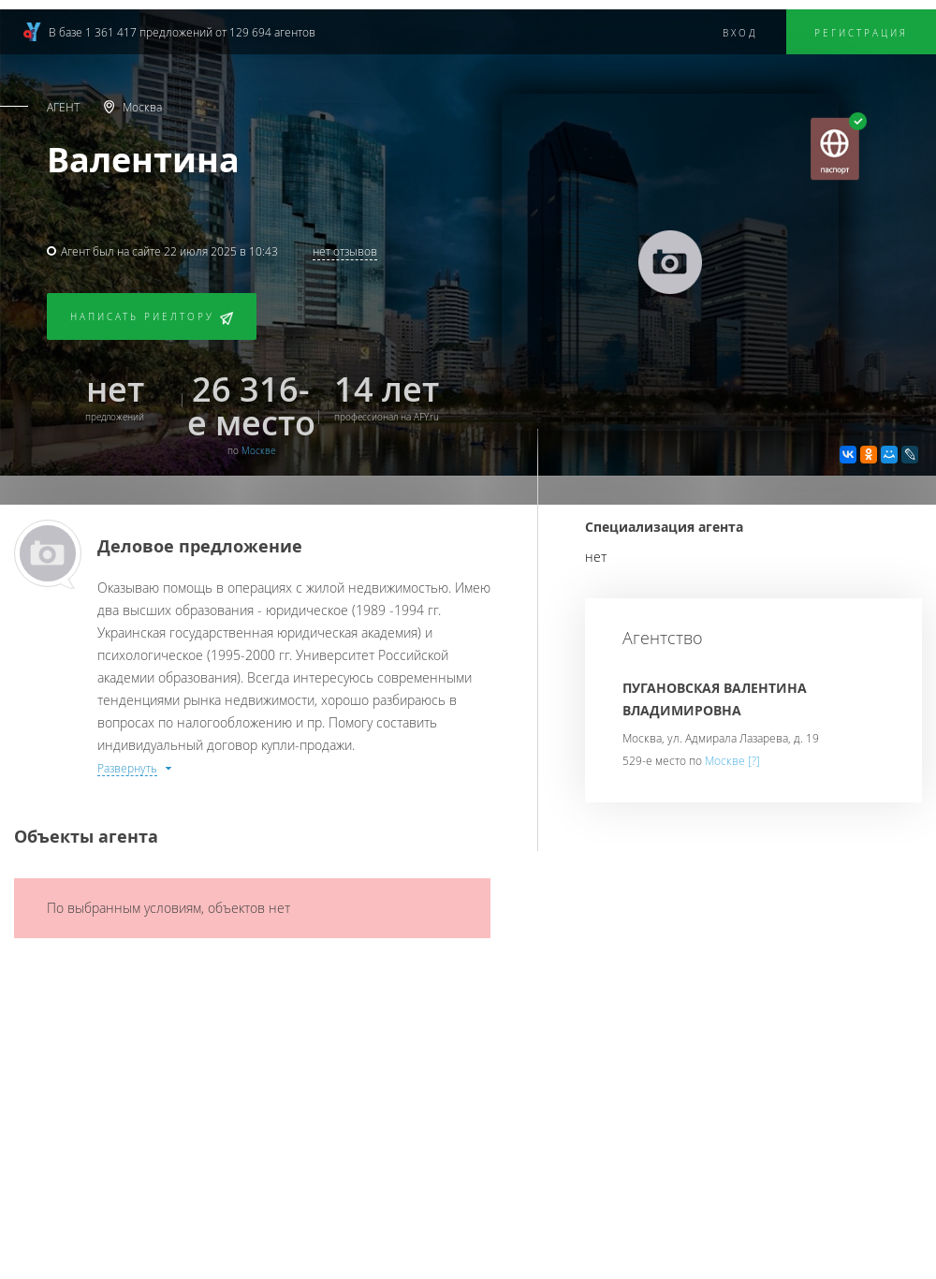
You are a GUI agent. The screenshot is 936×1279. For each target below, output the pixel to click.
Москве (258, 451)
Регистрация (861, 33)
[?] (754, 760)
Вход (740, 33)
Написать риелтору (151, 318)
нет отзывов (345, 250)
